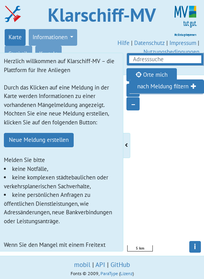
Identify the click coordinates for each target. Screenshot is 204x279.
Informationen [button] (51, 37)
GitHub (120, 264)
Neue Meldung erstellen (39, 139)
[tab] (167, 87)
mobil (82, 264)
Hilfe (124, 42)
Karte (15, 37)
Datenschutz (149, 42)
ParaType (109, 273)
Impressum (182, 42)
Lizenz (126, 273)
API (100, 264)
